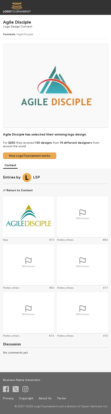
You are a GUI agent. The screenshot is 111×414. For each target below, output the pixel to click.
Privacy (8, 398)
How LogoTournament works (29, 155)
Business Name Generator (21, 380)
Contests (9, 34)
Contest (10, 165)
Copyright (26, 398)
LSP (36, 177)
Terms (61, 398)
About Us (45, 398)
